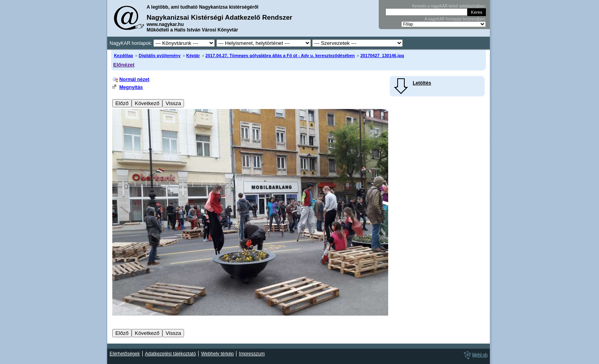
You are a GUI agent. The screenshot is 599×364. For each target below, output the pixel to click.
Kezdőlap (123, 55)
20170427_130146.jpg (382, 55)
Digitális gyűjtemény (159, 55)
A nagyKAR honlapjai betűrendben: (455, 19)
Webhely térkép (217, 354)
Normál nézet (134, 79)
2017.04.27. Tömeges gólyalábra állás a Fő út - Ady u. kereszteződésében (280, 55)
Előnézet (123, 65)
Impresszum (251, 354)
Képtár (193, 55)
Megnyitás (131, 87)
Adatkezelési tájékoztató (170, 354)
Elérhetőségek (125, 354)
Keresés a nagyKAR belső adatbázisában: (449, 6)
